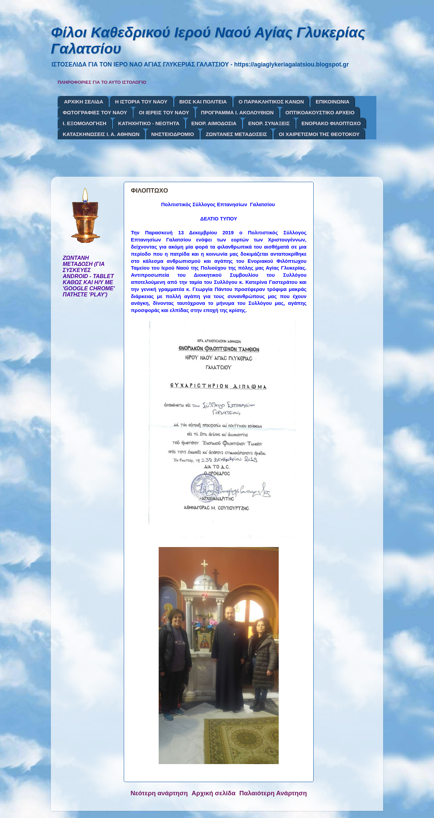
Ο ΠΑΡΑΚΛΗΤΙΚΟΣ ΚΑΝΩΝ (271, 101)
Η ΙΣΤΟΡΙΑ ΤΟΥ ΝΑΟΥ (141, 101)
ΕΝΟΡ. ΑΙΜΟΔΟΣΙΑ (213, 123)
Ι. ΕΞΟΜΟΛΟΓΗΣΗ (84, 123)
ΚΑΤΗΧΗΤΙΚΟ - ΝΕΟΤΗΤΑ (148, 123)
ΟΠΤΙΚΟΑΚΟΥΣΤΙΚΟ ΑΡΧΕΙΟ (320, 112)
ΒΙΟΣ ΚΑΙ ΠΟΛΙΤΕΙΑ (203, 101)
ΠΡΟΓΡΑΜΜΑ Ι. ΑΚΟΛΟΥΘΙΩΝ (237, 112)
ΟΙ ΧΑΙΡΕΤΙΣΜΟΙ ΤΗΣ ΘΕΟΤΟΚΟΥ (319, 134)
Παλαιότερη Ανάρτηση (273, 793)
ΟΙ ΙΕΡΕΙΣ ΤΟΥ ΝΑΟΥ (164, 112)
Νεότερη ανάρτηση (159, 793)
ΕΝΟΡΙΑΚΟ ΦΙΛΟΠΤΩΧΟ (331, 123)
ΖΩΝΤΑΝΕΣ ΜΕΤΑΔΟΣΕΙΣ (236, 134)
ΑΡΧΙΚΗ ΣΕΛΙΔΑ (83, 101)
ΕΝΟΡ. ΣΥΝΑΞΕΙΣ (269, 123)
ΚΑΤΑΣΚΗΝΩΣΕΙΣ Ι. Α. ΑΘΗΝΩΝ (101, 134)
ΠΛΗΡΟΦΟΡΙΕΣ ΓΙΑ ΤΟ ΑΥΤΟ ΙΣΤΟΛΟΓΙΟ (102, 82)
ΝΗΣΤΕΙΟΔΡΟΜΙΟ (172, 134)
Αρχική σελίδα (214, 793)
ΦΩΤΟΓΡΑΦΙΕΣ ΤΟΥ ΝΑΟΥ (95, 112)
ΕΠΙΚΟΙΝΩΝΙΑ (333, 101)
